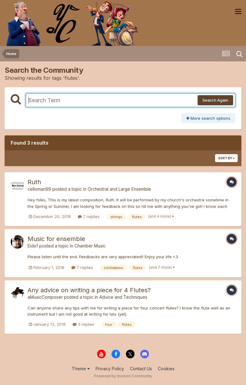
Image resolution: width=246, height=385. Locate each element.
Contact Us (141, 368)
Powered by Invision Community (123, 376)
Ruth (34, 182)
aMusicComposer (45, 297)
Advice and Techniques (123, 297)
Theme (81, 368)
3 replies (83, 324)
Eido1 (33, 245)
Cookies (166, 368)
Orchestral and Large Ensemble (119, 189)
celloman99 (39, 189)
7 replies (89, 216)
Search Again (215, 100)
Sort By (226, 158)
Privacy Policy (110, 368)
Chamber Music (90, 245)
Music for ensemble (56, 239)
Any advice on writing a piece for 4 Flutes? (89, 290)
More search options (208, 118)
